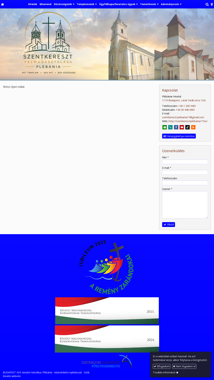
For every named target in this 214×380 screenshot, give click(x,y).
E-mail (166, 167)
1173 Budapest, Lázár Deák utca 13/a (184, 100)
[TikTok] (187, 127)
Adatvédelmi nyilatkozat (68, 372)
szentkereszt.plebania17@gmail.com (183, 117)
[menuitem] (32, 4)
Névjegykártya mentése (179, 136)
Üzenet (167, 189)
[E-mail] (164, 127)
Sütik (86, 372)
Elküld (168, 224)
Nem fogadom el (184, 366)
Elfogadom (162, 366)
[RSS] (193, 127)
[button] (212, 4)
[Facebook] (176, 127)
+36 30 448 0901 (185, 109)
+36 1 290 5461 (187, 106)
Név (165, 157)
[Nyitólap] (2, 4)
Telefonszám (169, 178)
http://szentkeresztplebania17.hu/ (188, 121)
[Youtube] (181, 127)
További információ (164, 372)
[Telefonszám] (170, 127)
